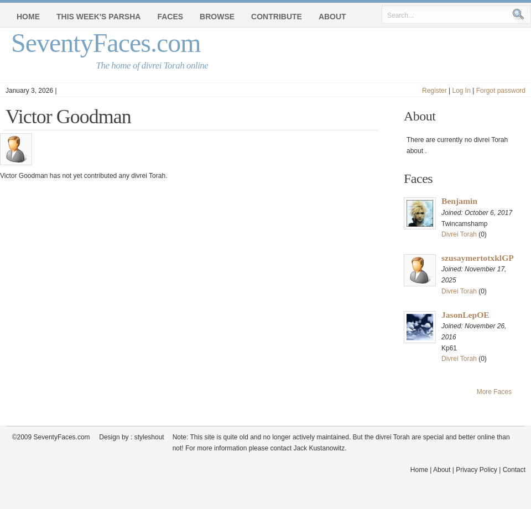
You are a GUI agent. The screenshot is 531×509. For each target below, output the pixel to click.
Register (434, 91)
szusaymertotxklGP (477, 258)
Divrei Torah (459, 234)
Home (28, 16)
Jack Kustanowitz (319, 448)
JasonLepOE (465, 314)
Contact (514, 470)
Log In (461, 91)
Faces (170, 16)
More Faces (494, 392)
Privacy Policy (476, 470)
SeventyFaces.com (106, 42)
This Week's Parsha (98, 16)
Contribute (276, 16)
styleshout (149, 437)
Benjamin (459, 201)
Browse (217, 16)
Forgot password (500, 91)
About (332, 16)
